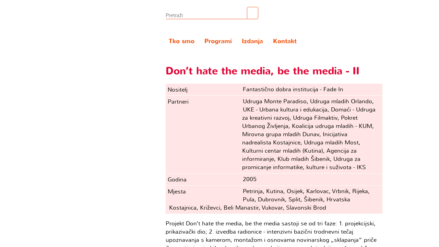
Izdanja (252, 41)
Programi (218, 41)
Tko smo (181, 41)
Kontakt (285, 41)
